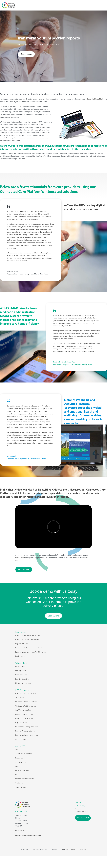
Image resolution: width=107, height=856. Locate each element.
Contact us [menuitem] (19, 783)
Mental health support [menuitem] (23, 683)
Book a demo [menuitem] (20, 656)
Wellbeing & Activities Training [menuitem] (25, 706)
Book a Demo (53, 616)
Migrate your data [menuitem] (21, 644)
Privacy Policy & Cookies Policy (75, 849)
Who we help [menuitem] (21, 663)
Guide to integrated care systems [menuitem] (27, 639)
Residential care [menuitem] (21, 666)
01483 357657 (20, 831)
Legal (61, 849)
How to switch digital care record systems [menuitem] (30, 648)
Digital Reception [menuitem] (21, 723)
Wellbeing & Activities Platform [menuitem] (26, 702)
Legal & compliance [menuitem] (22, 770)
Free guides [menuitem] (20, 632)
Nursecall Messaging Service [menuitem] (25, 731)
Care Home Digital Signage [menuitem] (24, 718)
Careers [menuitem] (18, 766)
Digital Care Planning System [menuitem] (25, 693)
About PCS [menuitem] (20, 746)
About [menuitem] (17, 750)
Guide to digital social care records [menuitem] (27, 635)
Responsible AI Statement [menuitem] (24, 779)
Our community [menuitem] (20, 762)
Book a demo (26, 54)
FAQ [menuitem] (16, 775)
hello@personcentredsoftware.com (28, 836)
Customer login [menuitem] (20, 787)
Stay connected (83, 818)
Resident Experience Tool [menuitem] (24, 714)
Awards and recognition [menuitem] (23, 754)
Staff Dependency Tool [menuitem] (23, 710)
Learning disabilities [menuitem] (22, 679)
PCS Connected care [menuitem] (24, 690)
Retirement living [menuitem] (21, 675)
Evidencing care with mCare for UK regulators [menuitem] (31, 652)
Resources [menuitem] (19, 758)
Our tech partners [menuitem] (21, 739)
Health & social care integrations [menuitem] (26, 735)
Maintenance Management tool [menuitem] (26, 727)
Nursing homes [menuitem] (20, 671)
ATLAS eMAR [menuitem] (19, 698)
